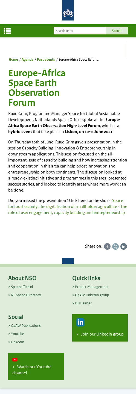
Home (13, 59)
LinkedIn (17, 342)
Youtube (17, 333)
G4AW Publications (26, 325)
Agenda (27, 59)
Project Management (92, 286)
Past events (46, 59)
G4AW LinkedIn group (92, 295)
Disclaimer (83, 303)
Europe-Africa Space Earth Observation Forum (79, 59)
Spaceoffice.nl (22, 286)
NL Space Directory (26, 295)
